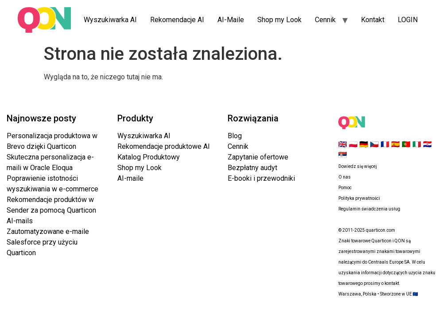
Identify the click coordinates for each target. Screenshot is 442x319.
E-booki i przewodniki (261, 178)
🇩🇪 (363, 144)
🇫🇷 (384, 144)
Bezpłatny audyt (252, 167)
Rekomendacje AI (177, 20)
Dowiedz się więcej (357, 166)
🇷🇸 (342, 155)
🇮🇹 (416, 144)
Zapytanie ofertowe (258, 157)
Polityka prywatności (359, 198)
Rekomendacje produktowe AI (163, 146)
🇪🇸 (395, 144)
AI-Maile (230, 20)
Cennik (325, 20)
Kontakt (372, 20)
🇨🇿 (374, 144)
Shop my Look (279, 20)
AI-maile (130, 178)
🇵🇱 (353, 144)
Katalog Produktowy (148, 157)
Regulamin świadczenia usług (369, 208)
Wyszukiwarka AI (110, 20)
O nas (344, 177)
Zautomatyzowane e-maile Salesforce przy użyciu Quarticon (48, 242)
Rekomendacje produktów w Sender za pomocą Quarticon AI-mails (51, 210)
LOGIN (408, 20)
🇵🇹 (406, 144)
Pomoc (345, 187)
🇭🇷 (427, 144)
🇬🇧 (342, 144)
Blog (235, 136)
